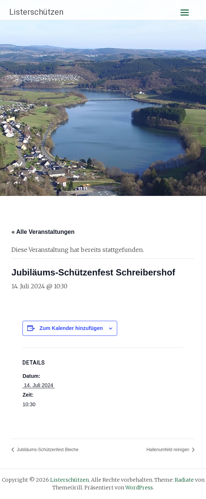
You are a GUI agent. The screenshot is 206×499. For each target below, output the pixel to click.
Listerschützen (36, 12)
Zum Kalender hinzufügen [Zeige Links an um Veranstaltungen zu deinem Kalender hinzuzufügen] (71, 328)
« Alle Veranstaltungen (42, 232)
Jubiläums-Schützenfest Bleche (46, 449)
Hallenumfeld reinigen (168, 449)
